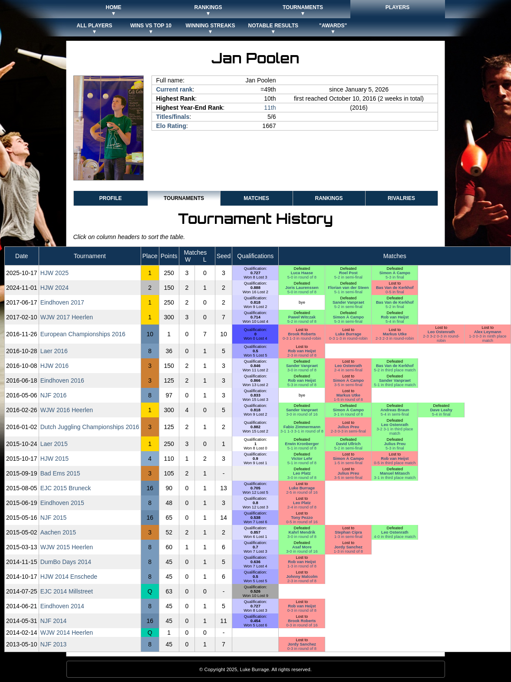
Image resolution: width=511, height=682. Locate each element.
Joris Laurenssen (301, 287)
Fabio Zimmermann (302, 427)
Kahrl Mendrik (302, 532)
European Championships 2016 (82, 334)
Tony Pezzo (302, 517)
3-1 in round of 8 (348, 414)
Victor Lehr (302, 458)
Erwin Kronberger (302, 444)
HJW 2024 (54, 287)
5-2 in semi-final (348, 277)
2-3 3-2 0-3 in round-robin (441, 338)
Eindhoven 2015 (62, 502)
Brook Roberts (302, 334)
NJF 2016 (53, 395)
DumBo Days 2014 (66, 561)
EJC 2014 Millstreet (66, 591)
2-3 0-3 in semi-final (348, 431)
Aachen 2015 (58, 532)
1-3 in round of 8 (348, 551)
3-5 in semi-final (348, 385)
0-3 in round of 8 (301, 610)
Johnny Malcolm (301, 576)
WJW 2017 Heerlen (66, 317)
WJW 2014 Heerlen (66, 632)
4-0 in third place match (394, 536)
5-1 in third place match (394, 385)
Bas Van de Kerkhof (395, 287)
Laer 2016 (54, 351)
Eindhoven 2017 (62, 302)
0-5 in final (395, 292)
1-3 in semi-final (348, 536)
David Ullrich (348, 444)
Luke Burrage (349, 334)
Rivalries (401, 198)
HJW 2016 (54, 365)
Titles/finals (173, 116)
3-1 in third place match (394, 477)
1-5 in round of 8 (348, 399)
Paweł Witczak (302, 317)
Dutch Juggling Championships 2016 (89, 426)
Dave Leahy (441, 410)
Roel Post (348, 273)
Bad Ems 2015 (60, 473)
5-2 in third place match (394, 370)
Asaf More (302, 547)
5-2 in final (395, 307)
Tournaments (184, 198)
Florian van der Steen (348, 287)
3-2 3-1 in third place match (394, 431)
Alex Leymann (487, 332)
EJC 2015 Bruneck (65, 488)
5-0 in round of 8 (301, 277)
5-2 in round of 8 (301, 321)
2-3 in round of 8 (301, 355)
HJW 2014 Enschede (69, 576)
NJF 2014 (53, 620)
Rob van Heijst (395, 317)
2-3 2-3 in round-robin (395, 338)
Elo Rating (171, 125)
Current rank (174, 89)
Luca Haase (302, 273)
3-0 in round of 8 (301, 370)
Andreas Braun (394, 410)
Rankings (329, 198)
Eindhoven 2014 (62, 606)
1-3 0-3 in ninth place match (487, 338)
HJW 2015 (54, 458)
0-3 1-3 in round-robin (302, 338)
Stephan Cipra (348, 532)
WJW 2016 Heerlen (66, 410)
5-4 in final (395, 321)
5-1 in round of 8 (301, 448)
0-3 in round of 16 (301, 625)
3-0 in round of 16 (301, 414)
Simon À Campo (394, 273)
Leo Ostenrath (441, 332)
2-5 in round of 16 (301, 492)
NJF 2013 (53, 644)
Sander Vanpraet (348, 302)
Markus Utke (395, 334)
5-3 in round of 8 (301, 385)
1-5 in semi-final (348, 463)
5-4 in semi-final (395, 414)
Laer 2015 (54, 443)
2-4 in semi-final (348, 370)
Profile (110, 198)
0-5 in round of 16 (301, 522)
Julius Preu (348, 427)
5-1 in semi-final (348, 292)
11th (270, 107)
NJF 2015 (53, 517)
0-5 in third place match (394, 463)
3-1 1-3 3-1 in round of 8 (301, 431)
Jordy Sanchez (348, 547)
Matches (256, 198)
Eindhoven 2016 (62, 380)
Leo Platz (302, 473)
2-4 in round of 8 (301, 507)
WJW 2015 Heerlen (66, 547)
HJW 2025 (54, 272)
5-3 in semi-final (348, 321)
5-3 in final (395, 277)
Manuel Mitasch (395, 473)
